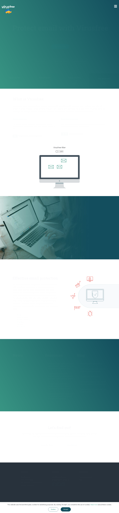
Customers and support (65, 497)
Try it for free (60, 46)
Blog (88, 497)
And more (21, 327)
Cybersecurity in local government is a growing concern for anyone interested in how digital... (61, 396)
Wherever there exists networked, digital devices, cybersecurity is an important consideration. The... (61, 366)
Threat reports (40, 61)
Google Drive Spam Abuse (90, 376)
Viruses (20, 324)
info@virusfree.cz (59, 477)
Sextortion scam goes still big (91, 364)
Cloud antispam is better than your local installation (93, 390)
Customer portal (85, 477)
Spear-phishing (23, 320)
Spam (19, 315)
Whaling (20, 322)
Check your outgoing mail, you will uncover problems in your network (93, 383)
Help (81, 480)
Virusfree (31, 497)
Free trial (94, 497)
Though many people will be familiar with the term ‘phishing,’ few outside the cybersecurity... (59, 386)
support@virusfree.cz (61, 480)
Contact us (72, 445)
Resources (50, 497)
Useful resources (80, 61)
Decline (53, 509)
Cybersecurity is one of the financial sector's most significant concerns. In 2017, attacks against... (61, 376)
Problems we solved (60, 61)
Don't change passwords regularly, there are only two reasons (93, 370)
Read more (94, 504)
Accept (66, 509)
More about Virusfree (21, 238)
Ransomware (22, 317)
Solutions (40, 497)
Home (23, 497)
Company (81, 497)
